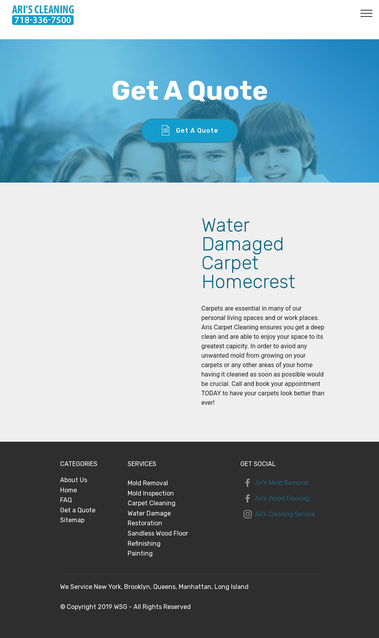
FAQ (66, 500)
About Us (73, 480)
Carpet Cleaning (152, 503)
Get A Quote (190, 131)
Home (68, 490)
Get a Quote (77, 510)
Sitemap (72, 520)
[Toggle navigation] (367, 12)
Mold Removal (148, 483)
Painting (140, 553)
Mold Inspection (151, 493)
